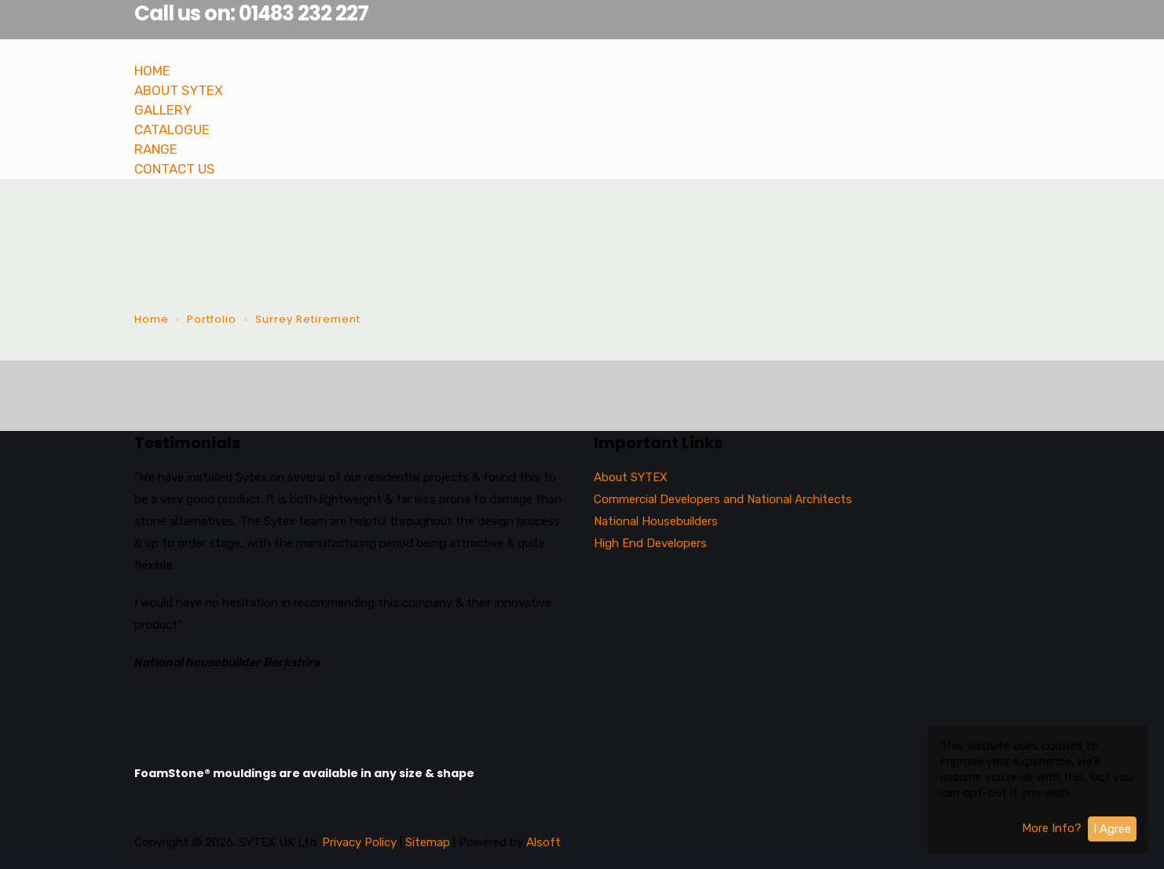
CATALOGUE (172, 129)
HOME (152, 71)
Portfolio (211, 319)
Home (151, 319)
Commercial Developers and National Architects (723, 499)
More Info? (1052, 828)
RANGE (156, 149)
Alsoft (543, 842)
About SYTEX (631, 477)
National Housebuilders (656, 521)
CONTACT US (174, 169)
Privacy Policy (359, 842)
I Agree (1112, 829)
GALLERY (163, 110)
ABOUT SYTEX (178, 90)
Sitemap (429, 842)
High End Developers (650, 543)
